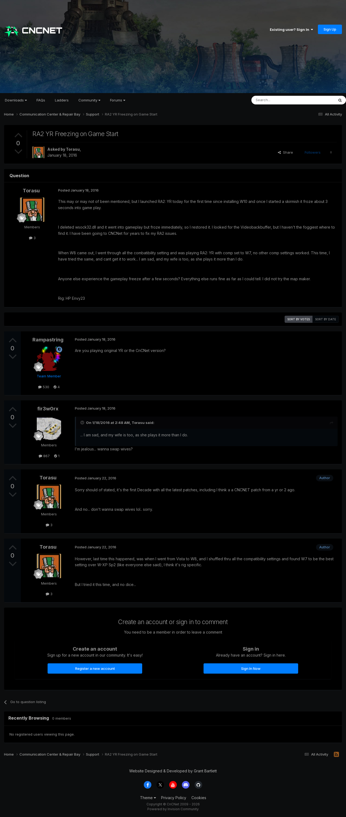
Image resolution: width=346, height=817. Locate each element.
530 (43, 387)
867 (44, 456)
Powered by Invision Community (173, 809)
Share (285, 152)
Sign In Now (251, 668)
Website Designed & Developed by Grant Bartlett (173, 771)
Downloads (16, 100)
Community (89, 100)
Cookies (198, 797)
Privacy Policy (173, 797)
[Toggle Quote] (82, 422)
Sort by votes (298, 319)
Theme (148, 797)
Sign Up (330, 29)
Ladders (62, 100)
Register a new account (95, 668)
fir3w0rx (47, 408)
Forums (117, 100)
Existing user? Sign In (291, 29)
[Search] (279, 100)
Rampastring (48, 339)
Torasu (73, 149)
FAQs (40, 100)
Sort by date (325, 319)
